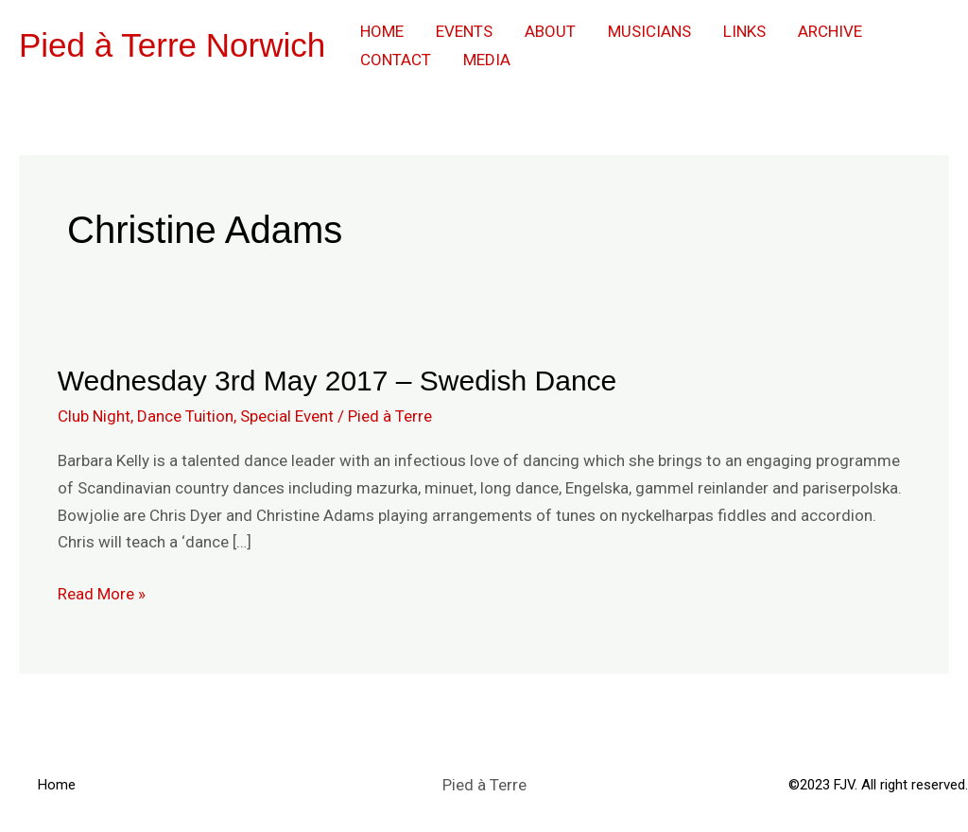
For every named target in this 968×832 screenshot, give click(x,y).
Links (744, 31)
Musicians (649, 31)
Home (382, 31)
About (550, 31)
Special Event (287, 416)
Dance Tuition (185, 416)
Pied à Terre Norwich (172, 44)
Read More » (102, 592)
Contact (395, 59)
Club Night (94, 416)
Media (486, 59)
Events (464, 31)
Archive (830, 31)
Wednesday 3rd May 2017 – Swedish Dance (337, 380)
